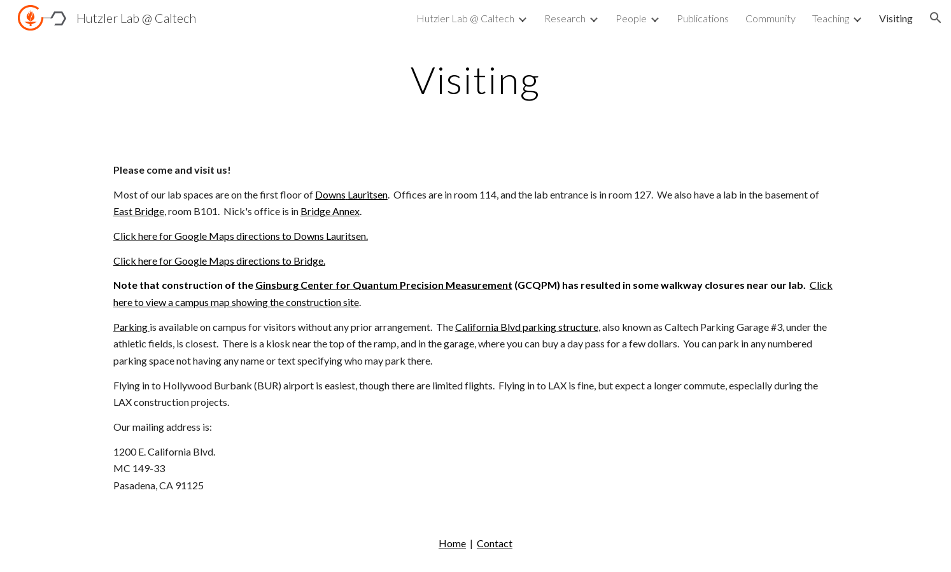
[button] (935, 18)
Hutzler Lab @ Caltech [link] (465, 18)
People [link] (631, 18)
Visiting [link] (896, 18)
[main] (475, 79)
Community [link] (770, 18)
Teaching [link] (830, 18)
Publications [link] (703, 18)
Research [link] (565, 18)
